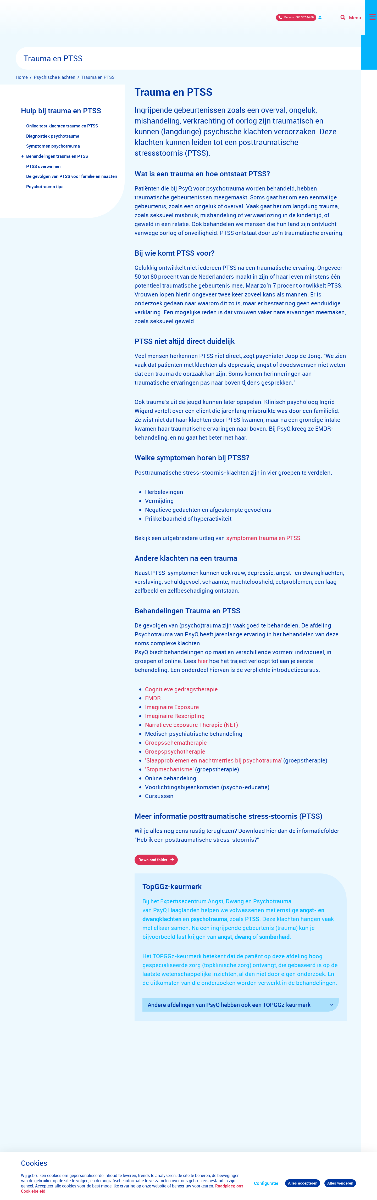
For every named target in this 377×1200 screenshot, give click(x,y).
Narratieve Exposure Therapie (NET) (191, 724)
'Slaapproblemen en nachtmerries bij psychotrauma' (213, 760)
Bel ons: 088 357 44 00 (252, 23)
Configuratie (259, 1183)
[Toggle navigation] (357, 23)
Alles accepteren (297, 1183)
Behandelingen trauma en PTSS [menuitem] (57, 156)
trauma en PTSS (278, 538)
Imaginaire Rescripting (175, 716)
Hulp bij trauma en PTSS (62, 110)
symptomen (241, 538)
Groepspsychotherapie (175, 751)
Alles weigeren (338, 1183)
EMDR (153, 698)
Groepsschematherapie (176, 742)
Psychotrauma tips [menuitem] (45, 186)
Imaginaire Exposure (172, 707)
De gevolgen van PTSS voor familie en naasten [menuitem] (71, 176)
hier (203, 661)
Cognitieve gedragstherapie (181, 689)
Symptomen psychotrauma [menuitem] (53, 146)
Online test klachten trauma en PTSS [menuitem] (62, 126)
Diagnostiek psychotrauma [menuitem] (52, 136)
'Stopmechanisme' (169, 769)
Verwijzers (301, 23)
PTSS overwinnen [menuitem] (43, 166)
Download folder (155, 860)
